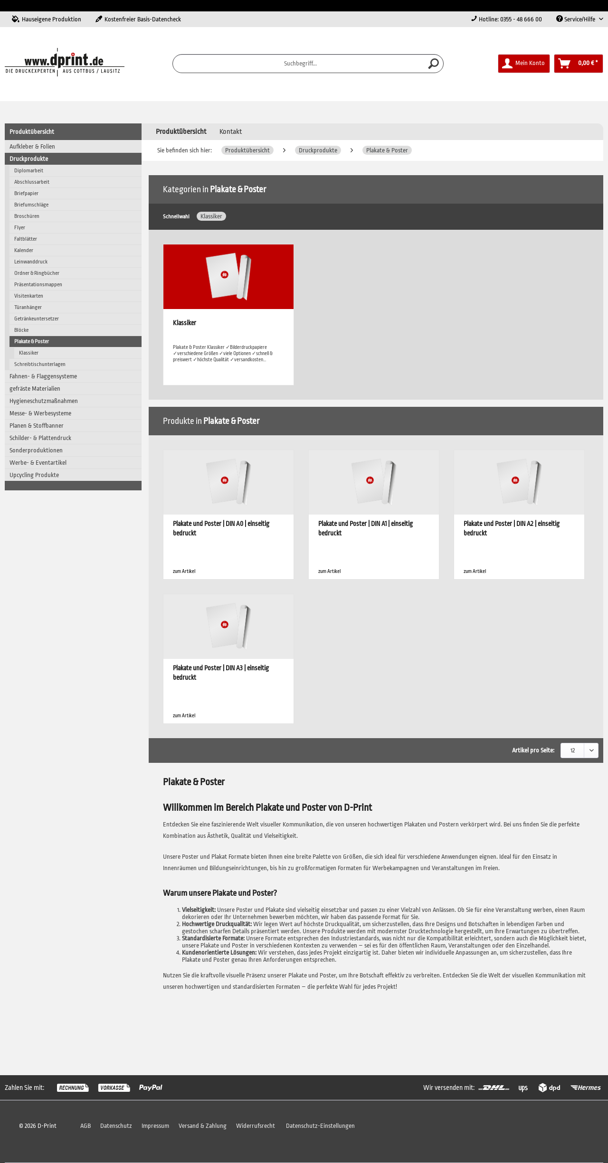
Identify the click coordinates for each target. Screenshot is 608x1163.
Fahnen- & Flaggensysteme (43, 376)
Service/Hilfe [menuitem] (576, 19)
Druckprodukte (29, 158)
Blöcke (21, 330)
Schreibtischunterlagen (40, 364)
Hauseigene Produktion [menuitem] (46, 19)
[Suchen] (433, 64)
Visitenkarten (28, 296)
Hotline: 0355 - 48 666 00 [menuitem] (506, 19)
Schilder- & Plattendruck (40, 437)
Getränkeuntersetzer (36, 319)
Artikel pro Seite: (533, 750)
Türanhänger (28, 307)
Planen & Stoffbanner (37, 425)
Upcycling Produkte (34, 474)
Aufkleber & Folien (32, 146)
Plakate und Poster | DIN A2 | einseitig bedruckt (512, 528)
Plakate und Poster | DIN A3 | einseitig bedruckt (221, 673)
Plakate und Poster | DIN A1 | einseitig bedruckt (365, 528)
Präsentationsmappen (38, 284)
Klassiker (28, 353)
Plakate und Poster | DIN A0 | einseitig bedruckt (221, 528)
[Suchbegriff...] (308, 63)
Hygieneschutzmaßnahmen (44, 400)
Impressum (155, 1125)
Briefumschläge (31, 205)
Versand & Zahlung (203, 1125)
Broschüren (26, 216)
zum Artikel (184, 571)
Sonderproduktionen (36, 450)
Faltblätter (25, 239)
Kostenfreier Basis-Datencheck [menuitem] (138, 19)
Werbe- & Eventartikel (38, 462)
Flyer (19, 228)
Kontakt (230, 132)
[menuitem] (308, 63)
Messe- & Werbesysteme (40, 413)
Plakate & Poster (31, 341)
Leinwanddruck (31, 262)
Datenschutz (116, 1125)
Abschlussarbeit (31, 182)
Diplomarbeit (28, 171)
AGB (85, 1125)
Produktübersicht (32, 131)
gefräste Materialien (35, 388)
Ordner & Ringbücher (36, 273)
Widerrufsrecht (255, 1125)
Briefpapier (26, 193)
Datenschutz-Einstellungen (320, 1125)
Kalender (23, 250)
